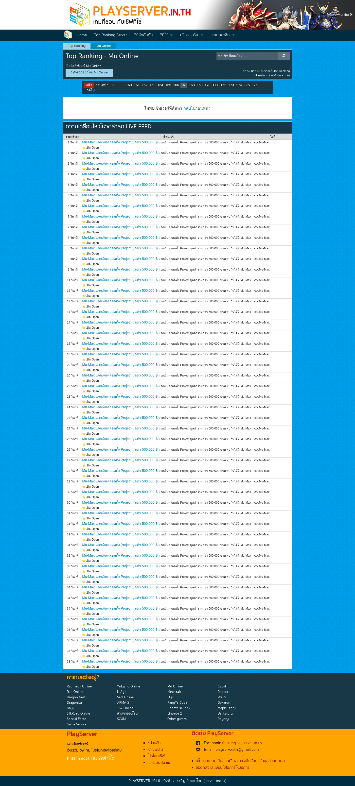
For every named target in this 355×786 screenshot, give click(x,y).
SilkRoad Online (78, 713)
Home (82, 35)
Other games (177, 719)
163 (152, 85)
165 (168, 85)
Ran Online (75, 691)
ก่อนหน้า (101, 85)
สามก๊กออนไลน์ (127, 713)
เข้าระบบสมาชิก (159, 763)
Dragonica (74, 702)
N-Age (121, 691)
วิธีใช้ (164, 35)
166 (176, 85)
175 (247, 85)
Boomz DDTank (178, 708)
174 (239, 85)
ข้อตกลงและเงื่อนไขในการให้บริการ (222, 767)
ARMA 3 (123, 702)
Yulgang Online (128, 686)
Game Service (76, 724)
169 (199, 85)
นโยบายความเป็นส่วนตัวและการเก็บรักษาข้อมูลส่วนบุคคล (240, 761)
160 (129, 85)
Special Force (76, 719)
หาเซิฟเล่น (155, 749)
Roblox (223, 691)
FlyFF (171, 697)
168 (192, 85)
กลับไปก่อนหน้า (197, 108)
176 (254, 85)
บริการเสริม (189, 35)
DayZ (71, 708)
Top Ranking (77, 46)
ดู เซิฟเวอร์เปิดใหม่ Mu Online (89, 72)
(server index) (215, 781)
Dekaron (224, 702)
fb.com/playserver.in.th (242, 743)
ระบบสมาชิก (220, 35)
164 (160, 85)
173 (231, 85)
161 (137, 85)
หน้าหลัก (154, 743)
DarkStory (225, 713)
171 (215, 85)
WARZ (222, 697)
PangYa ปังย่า (177, 702)
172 (223, 85)
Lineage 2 (174, 713)
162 (144, 85)
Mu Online (103, 46)
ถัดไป (91, 90)
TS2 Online (125, 708)
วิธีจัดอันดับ (143, 35)
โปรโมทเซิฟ (156, 756)
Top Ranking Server (110, 35)
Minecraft (174, 691)
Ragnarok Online (79, 686)
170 (207, 85)
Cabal (222, 686)
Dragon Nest (76, 697)
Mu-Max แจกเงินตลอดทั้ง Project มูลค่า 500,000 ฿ (120, 142)
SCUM (121, 719)
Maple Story (227, 708)
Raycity (223, 719)
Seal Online (125, 697)
